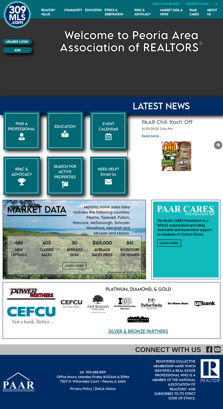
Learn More (74, 266)
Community (73, 10)
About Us (212, 12)
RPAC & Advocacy (142, 12)
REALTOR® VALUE (48, 12)
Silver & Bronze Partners (138, 331)
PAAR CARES (194, 12)
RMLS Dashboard (166, 4)
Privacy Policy (81, 389)
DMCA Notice (105, 389)
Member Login (197, 4)
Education (93, 10)
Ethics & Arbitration (114, 12)
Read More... (152, 136)
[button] (218, 145)
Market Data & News (171, 12)
